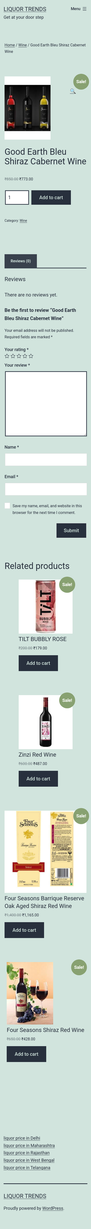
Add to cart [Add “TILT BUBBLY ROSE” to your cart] (38, 663)
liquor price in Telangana (27, 1167)
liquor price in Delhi (22, 1138)
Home (10, 45)
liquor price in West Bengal (29, 1160)
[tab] (21, 261)
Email (11, 476)
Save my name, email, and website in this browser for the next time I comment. (47, 509)
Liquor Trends (25, 9)
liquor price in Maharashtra (29, 1145)
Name (12, 447)
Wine (22, 45)
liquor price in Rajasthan (27, 1152)
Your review (17, 365)
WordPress (52, 1208)
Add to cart (51, 197)
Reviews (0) (21, 261)
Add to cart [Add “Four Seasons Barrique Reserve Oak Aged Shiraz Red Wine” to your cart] (24, 930)
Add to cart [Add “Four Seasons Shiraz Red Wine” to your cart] (26, 1054)
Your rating (17, 349)
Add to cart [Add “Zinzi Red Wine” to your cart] (38, 779)
